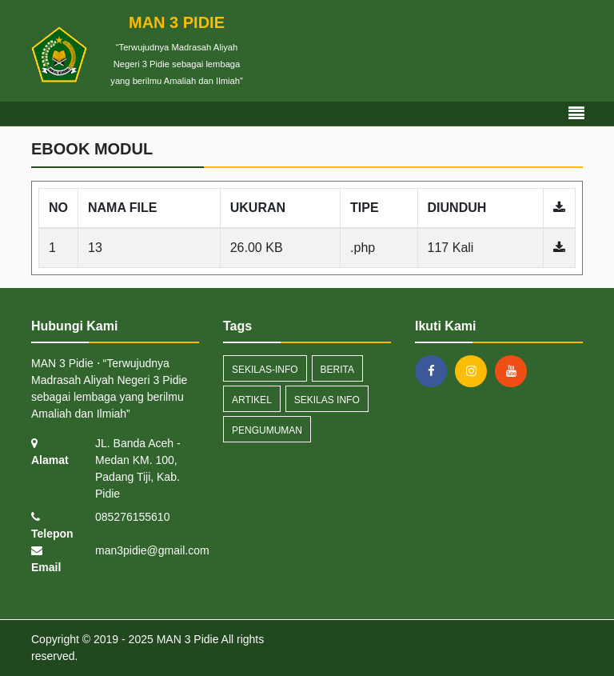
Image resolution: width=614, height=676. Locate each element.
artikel (252, 400)
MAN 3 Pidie (186, 639)
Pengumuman (267, 430)
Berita (337, 369)
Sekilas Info (327, 400)
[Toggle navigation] (576, 114)
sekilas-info (265, 369)
